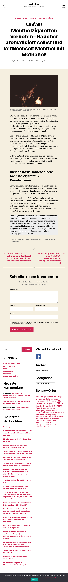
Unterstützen (8, 371)
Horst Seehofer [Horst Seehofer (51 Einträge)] (42, 412)
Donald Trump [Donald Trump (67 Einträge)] (43, 403)
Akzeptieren (34, 579)
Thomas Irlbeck (21, 61)
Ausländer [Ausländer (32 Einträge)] (39, 399)
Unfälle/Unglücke (46, 18)
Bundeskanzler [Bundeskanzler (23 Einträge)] (54, 399)
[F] (50, 356)
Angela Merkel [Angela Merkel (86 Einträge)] (48, 396)
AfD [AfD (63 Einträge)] (37, 396)
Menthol (14, 239)
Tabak (53, 239)
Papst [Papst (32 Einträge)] (61, 416)
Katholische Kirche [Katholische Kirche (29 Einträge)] (50, 414)
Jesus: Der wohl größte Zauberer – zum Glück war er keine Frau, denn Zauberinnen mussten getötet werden (17, 544)
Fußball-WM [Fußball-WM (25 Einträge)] (46, 408)
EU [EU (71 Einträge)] (58, 403)
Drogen (18, 18)
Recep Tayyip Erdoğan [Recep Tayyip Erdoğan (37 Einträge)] (52, 418)
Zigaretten (15, 241)
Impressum (7, 373)
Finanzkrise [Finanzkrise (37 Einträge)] (47, 406)
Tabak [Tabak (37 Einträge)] (48, 420)
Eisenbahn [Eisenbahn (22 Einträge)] (53, 403)
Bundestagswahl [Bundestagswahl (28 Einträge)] (40, 401)
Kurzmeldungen (9, 366)
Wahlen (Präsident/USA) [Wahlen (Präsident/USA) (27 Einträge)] (42, 425)
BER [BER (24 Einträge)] (44, 399)
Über (5, 369)
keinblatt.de (34, 4)
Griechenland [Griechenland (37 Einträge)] (40, 410)
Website (12, 314)
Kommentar (14, 289)
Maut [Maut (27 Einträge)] (46, 416)
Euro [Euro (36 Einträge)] (62, 403)
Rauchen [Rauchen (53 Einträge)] (40, 418)
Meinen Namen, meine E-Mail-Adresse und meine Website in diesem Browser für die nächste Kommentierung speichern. (35, 323)
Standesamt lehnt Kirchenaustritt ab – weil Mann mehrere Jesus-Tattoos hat (17, 395)
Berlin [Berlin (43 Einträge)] (48, 399)
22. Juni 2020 (35, 61)
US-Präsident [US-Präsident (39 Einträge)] (41, 423)
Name (12, 305)
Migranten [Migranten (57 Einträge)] (53, 416)
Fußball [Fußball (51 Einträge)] (39, 408)
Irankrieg (6, 427)
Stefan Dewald (8, 401)
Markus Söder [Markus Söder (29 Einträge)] (40, 416)
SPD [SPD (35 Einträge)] (44, 420)
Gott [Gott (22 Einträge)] (51, 408)
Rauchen (47, 239)
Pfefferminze (40, 239)
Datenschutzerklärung (11, 376)
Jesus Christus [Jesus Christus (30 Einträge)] (59, 412)
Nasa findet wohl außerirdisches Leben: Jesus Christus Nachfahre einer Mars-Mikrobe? (17, 433)
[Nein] (66, 577)
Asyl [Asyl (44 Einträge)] (60, 397)
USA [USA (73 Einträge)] (48, 422)
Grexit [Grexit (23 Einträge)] (54, 408)
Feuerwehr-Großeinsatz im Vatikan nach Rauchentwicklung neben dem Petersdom (17, 519)
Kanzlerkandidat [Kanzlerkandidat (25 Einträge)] (40, 414)
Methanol (33, 239)
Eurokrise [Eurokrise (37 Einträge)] (39, 406)
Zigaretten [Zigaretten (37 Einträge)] (39, 426)
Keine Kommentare (50, 61)
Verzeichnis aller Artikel (11, 364)
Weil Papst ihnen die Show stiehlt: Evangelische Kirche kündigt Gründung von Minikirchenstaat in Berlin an (17, 511)
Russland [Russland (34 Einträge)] (39, 420)
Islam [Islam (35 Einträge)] (52, 412)
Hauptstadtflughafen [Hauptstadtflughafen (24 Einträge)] (51, 410)
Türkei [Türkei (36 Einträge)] (54, 420)
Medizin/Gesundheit (29, 18)
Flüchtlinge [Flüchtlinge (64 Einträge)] (58, 406)
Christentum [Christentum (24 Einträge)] (53, 401)
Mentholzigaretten (23, 239)
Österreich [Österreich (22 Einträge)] (46, 426)
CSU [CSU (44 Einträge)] (59, 401)
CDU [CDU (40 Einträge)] (48, 401)
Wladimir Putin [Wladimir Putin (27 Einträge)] (54, 425)
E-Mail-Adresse (40, 305)
